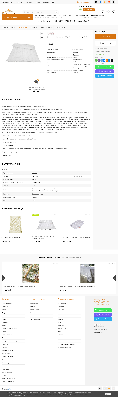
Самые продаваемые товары (48, 258)
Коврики (4, 347)
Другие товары (78, 176)
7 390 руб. (92, 290)
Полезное (60, 334)
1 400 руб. (64, 290)
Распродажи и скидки (36, 313)
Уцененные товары (35, 319)
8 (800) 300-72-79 (86, 15)
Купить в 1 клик (105, 43)
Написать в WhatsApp (104, 67)
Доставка (46, 2)
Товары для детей (7, 372)
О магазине (18, 2)
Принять (108, 394)
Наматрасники (6, 316)
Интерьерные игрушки (8, 366)
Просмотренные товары (71, 258)
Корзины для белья (7, 356)
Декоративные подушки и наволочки (12, 359)
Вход (78, 2)
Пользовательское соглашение (66, 347)
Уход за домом (6, 353)
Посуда (4, 375)
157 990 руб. (15, 242)
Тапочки (4, 338)
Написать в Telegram (104, 76)
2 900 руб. (35, 290)
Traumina (75, 52)
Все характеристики (77, 49)
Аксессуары (5, 369)
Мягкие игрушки (6, 363)
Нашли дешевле (101, 48)
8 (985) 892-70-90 (101, 305)
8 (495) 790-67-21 (85, 6)
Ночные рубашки (7, 334)
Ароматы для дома (7, 350)
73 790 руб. (46, 242)
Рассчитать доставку (102, 51)
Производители (7, 2)
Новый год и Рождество (8, 378)
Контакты (60, 319)
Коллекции (61, 325)
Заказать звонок (89, 9)
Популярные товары (35, 309)
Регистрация (85, 2)
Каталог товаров (17, 17)
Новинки (32, 306)
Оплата (38, 2)
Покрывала (5, 322)
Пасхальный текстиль (8, 381)
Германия (76, 55)
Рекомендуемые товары (36, 316)
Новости (60, 322)
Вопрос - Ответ (62, 338)
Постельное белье (7, 303)
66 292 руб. (77, 242)
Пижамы (4, 331)
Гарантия (60, 341)
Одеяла (4, 309)
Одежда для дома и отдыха (9, 328)
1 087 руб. (7, 290)
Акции (59, 331)
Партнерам (29, 2)
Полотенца (5, 344)
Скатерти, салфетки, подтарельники (12, 341)
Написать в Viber (104, 71)
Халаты (4, 325)
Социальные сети (62, 328)
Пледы (4, 319)
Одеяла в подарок (78, 70)
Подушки (4, 313)
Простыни (5, 306)
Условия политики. (19, 395)
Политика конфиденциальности (66, 344)
